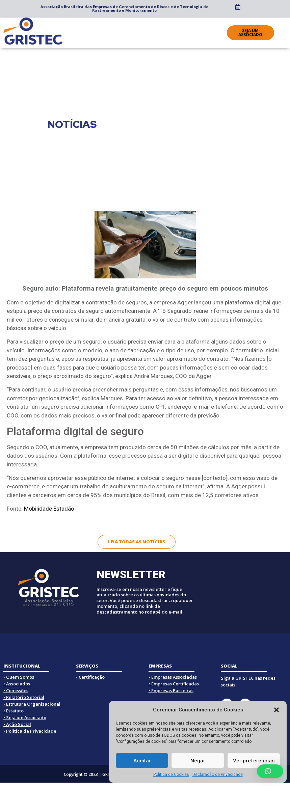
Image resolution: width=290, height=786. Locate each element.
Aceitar (142, 761)
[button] (276, 709)
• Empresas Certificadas (174, 684)
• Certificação (90, 677)
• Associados (16, 684)
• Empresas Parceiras (171, 690)
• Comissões (15, 690)
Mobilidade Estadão (49, 508)
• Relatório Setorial (23, 697)
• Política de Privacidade (29, 731)
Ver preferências (253, 761)
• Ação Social (17, 724)
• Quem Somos (18, 677)
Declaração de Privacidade (217, 774)
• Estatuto (13, 711)
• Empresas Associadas (173, 677)
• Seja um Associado (24, 717)
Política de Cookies (171, 774)
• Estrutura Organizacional (31, 704)
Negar (197, 761)
